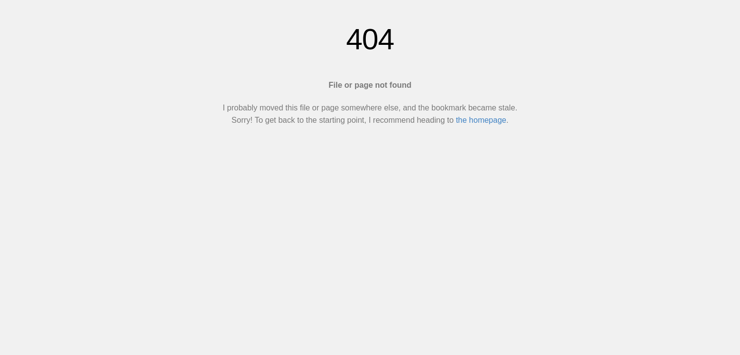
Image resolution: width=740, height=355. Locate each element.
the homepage (481, 120)
